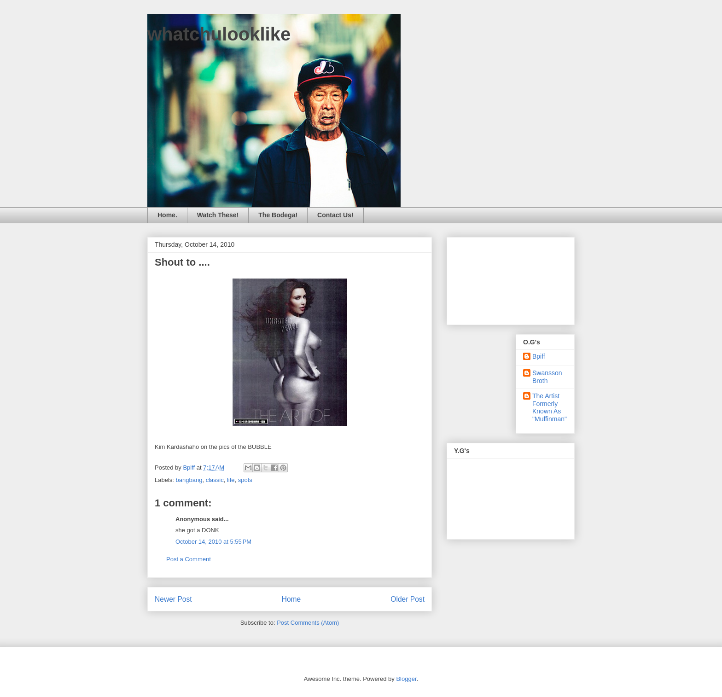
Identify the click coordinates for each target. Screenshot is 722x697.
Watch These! (218, 215)
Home (291, 599)
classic (215, 479)
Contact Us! (335, 215)
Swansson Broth (547, 376)
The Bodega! (277, 215)
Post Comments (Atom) (308, 622)
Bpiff (538, 356)
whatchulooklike (219, 34)
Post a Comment (188, 559)
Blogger (406, 678)
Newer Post (173, 599)
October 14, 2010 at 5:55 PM (213, 541)
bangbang (189, 479)
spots (245, 479)
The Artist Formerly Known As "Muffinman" (549, 407)
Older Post (407, 599)
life (231, 479)
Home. (167, 215)
